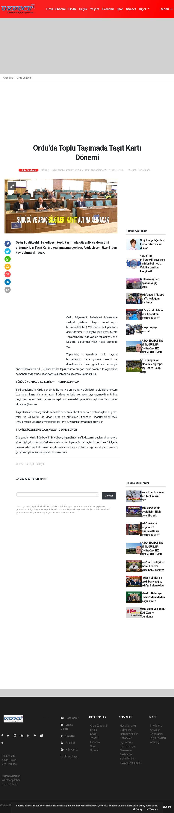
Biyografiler (156, 733)
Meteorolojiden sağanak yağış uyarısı (149, 283)
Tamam (152, 809)
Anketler (155, 729)
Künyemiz (69, 749)
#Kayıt (40, 464)
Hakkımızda (8, 755)
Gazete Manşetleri (130, 762)
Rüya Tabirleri (158, 737)
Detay (137, 809)
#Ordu (20, 464)
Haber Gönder (10, 784)
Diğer (143, 9)
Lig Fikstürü (126, 742)
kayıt (33, 394)
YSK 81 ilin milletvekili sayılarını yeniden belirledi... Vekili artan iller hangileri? (152, 263)
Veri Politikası (9, 763)
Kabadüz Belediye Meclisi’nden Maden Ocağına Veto (152, 597)
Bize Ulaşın (69, 756)
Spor (120, 9)
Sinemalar (126, 750)
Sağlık (83, 9)
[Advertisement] (87, 46)
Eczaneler (125, 737)
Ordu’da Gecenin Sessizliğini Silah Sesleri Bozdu (150, 511)
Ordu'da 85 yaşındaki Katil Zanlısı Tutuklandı (152, 612)
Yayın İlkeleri (9, 759)
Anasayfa (8, 77)
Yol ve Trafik (127, 729)
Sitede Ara (156, 725)
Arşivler (68, 742)
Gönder (109, 495)
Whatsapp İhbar (11, 780)
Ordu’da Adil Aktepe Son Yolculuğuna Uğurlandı (152, 298)
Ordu (70, 317)
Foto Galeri (70, 717)
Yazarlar (68, 735)
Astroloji (154, 742)
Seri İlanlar (126, 754)
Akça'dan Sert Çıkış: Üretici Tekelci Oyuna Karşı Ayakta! (152, 566)
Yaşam (94, 9)
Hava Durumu (128, 725)
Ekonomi (108, 9)
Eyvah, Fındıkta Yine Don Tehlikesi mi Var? (152, 496)
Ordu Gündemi (55, 9)
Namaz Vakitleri (129, 733)
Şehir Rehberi (127, 758)
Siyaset (131, 9)
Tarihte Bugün (128, 746)
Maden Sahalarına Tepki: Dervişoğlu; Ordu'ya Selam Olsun (152, 581)
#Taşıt (30, 464)
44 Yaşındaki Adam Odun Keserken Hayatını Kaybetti (151, 314)
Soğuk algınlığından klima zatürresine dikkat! (152, 244)
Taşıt (44, 373)
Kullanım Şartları (11, 775)
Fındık (72, 9)
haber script (7, 808)
